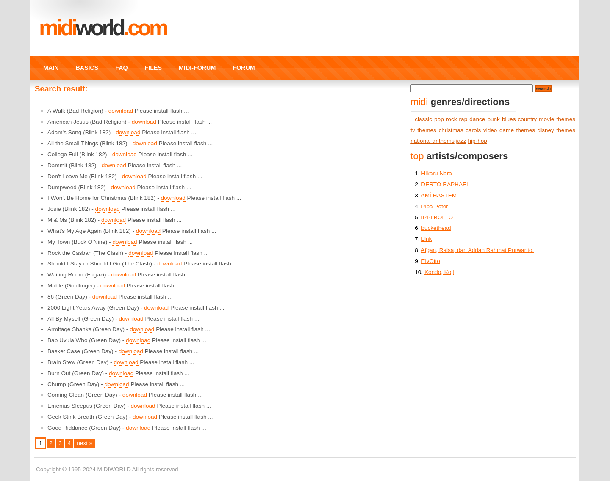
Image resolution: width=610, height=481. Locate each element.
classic (423, 119)
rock (451, 119)
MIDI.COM (102, 27)
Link (426, 239)
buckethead (436, 228)
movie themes (557, 119)
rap (463, 119)
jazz (461, 141)
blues (509, 119)
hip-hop (477, 141)
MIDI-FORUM (197, 67)
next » (84, 443)
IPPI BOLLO (437, 217)
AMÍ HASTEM (439, 195)
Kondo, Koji (439, 272)
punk (493, 119)
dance (477, 119)
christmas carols (459, 130)
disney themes (556, 130)
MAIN (50, 67)
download (120, 111)
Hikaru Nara (436, 173)
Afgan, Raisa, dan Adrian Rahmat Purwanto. (477, 250)
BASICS (86, 67)
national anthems (432, 141)
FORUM (244, 67)
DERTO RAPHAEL (445, 184)
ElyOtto (430, 261)
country (527, 119)
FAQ (121, 67)
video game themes (509, 130)
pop (439, 119)
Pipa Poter (434, 206)
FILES (153, 67)
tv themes (423, 130)
